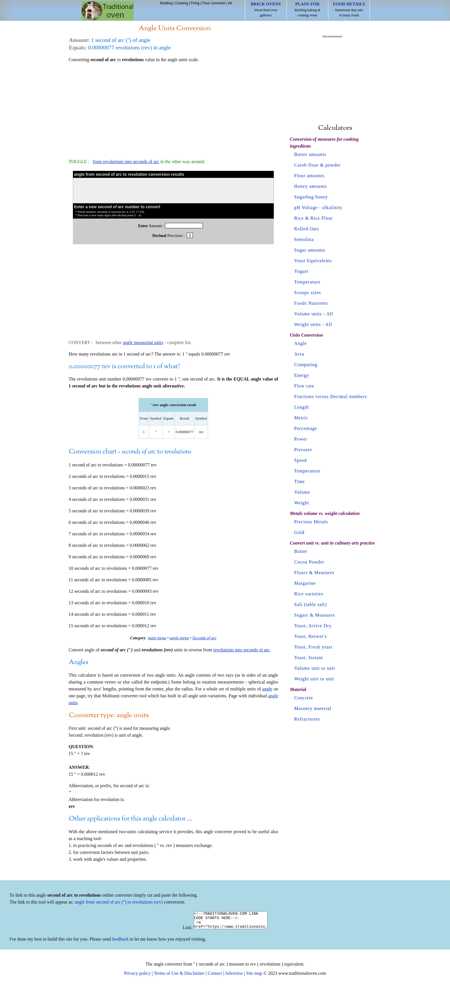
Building (166, 3)
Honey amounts (310, 186)
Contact (215, 976)
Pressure (303, 449)
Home (107, 10)
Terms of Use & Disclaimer (179, 976)
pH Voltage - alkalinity (318, 207)
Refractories (307, 719)
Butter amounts (310, 154)
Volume (302, 492)
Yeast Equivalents (313, 260)
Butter (300, 551)
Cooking (181, 3)
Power (300, 439)
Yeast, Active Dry (312, 625)
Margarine (305, 583)
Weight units (307, 324)
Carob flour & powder (317, 165)
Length (301, 407)
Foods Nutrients (311, 303)
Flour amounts (309, 175)
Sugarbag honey (311, 196)
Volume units (308, 313)
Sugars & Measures (314, 615)
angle (267, 688)
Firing (195, 3)
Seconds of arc (204, 638)
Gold (299, 532)
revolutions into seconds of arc (241, 649)
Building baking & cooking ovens (307, 9)
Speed (300, 460)
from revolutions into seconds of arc (126, 161)
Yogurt (301, 271)
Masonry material (312, 708)
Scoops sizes (307, 292)
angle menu (179, 638)
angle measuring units (143, 342)
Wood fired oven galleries (266, 9)
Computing (305, 364)
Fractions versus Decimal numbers (330, 396)
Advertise (234, 976)
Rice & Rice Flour (313, 218)
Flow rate (304, 385)
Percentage (305, 428)
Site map (254, 976)
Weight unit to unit (314, 678)
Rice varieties (308, 593)
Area (299, 354)
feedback (120, 942)
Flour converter (213, 3)
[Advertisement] (173, 108)
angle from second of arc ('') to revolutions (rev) (119, 902)
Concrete (303, 697)
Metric (301, 417)
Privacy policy (137, 976)
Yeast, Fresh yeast (313, 646)
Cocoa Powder (309, 561)
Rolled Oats (306, 228)
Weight (301, 502)
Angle (300, 343)
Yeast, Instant (308, 657)
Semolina (304, 239)
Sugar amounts (309, 250)
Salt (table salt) (310, 604)
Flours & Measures (314, 572)
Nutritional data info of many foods (349, 9)
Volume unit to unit (314, 668)
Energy (301, 375)
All (230, 3)
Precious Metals (311, 521)
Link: (183, 931)
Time (299, 481)
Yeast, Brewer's (310, 636)
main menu (157, 638)
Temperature (307, 281)
